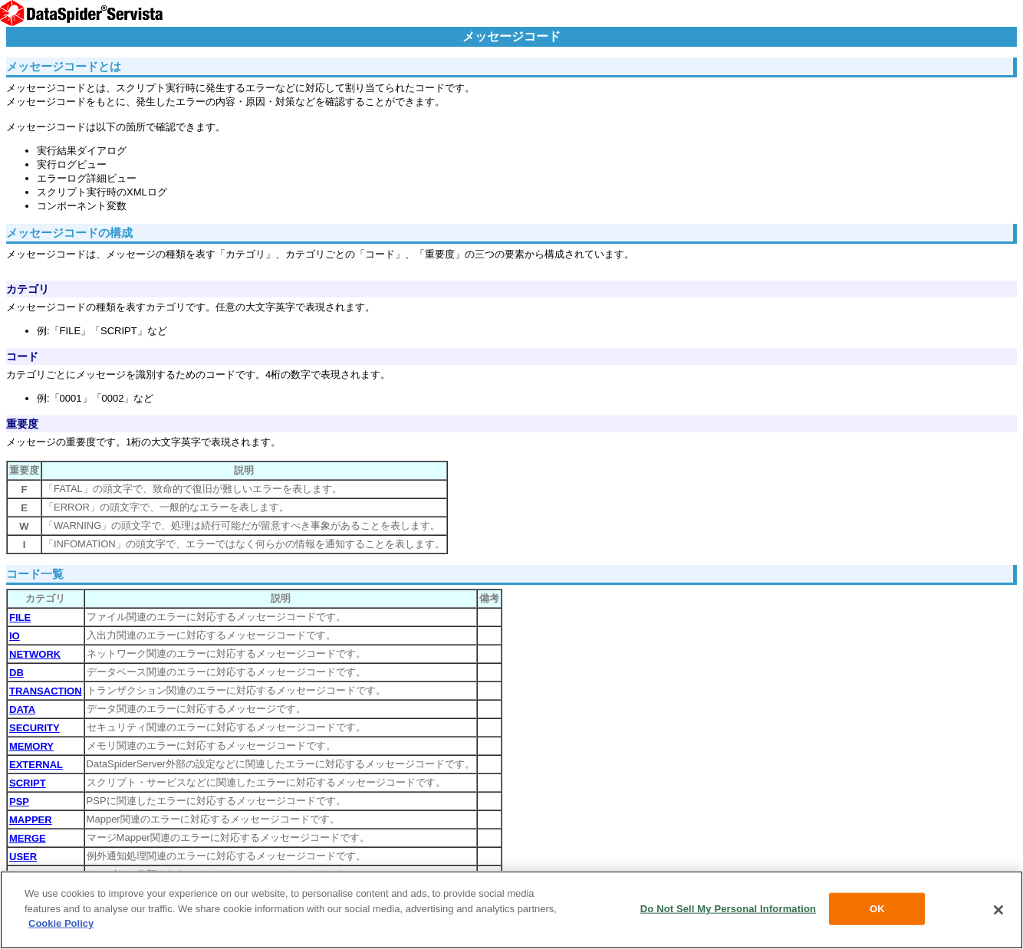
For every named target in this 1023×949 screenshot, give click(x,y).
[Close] (998, 910)
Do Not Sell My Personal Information (728, 909)
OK (877, 909)
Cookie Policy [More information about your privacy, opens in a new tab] (61, 923)
